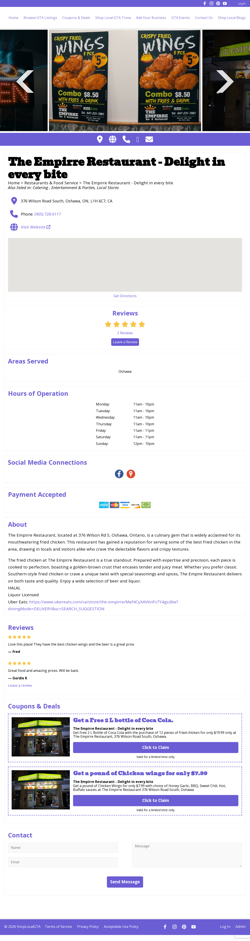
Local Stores (108, 187)
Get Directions (125, 295)
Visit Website (35, 227)
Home (13, 17)
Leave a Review (125, 342)
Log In (242, 3)
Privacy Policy (88, 926)
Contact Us (204, 17)
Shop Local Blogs (232, 17)
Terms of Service (58, 926)
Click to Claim (155, 747)
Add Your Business (151, 17)
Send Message (125, 882)
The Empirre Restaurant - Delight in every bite (113, 728)
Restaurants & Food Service (51, 183)
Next (225, 81)
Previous (25, 81)
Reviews (125, 333)
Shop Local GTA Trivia (113, 17)
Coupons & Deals (76, 17)
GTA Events (180, 17)
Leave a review (20, 685)
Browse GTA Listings (40, 17)
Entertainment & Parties (73, 187)
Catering (41, 187)
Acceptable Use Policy (121, 926)
